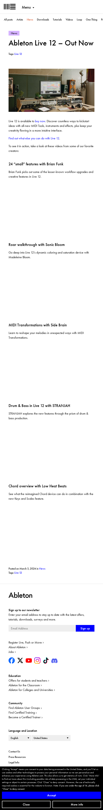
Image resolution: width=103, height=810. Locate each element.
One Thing (91, 19)
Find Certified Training (22, 712)
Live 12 (18, 572)
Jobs (11, 652)
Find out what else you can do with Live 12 (34, 138)
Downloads (43, 19)
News (30, 19)
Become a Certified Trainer (25, 717)
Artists (20, 19)
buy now (40, 121)
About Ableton (17, 647)
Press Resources (17, 757)
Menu (26, 7)
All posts (8, 19)
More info (77, 804)
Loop (79, 19)
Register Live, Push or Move (25, 642)
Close (26, 804)
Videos (69, 19)
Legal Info (14, 762)
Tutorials (57, 19)
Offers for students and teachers (28, 680)
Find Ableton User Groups (24, 708)
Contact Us (14, 751)
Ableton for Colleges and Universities (31, 690)
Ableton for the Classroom (24, 685)
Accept (51, 795)
